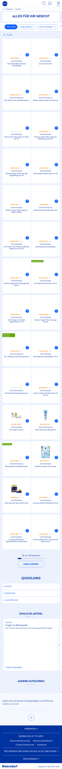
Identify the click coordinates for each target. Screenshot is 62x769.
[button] (27, 55)
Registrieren (31, 759)
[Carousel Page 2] (29, 616)
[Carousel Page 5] (34, 616)
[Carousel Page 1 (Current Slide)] (27, 616)
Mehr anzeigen (31, 564)
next (59, 645)
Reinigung (10, 593)
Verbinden (31, 729)
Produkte (9, 9)
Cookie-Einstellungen (25, 744)
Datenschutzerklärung (43, 740)
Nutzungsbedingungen (20, 740)
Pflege (8, 586)
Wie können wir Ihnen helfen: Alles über (31, 751)
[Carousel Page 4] (32, 616)
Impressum (42, 744)
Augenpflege (11, 600)
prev (3, 645)
